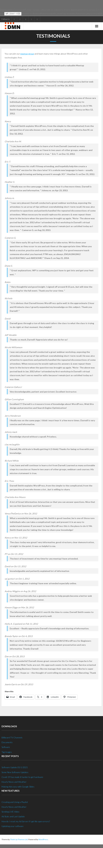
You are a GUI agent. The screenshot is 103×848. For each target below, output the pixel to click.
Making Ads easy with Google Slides (18, 786)
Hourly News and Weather (14, 781)
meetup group (27, 53)
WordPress (43, 839)
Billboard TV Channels (12, 737)
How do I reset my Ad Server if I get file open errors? (26, 821)
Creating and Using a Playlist (15, 801)
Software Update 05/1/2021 (15, 767)
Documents (7, 742)
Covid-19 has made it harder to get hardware (22, 776)
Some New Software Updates (15, 772)
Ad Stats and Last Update (13, 816)
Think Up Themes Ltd (19, 839)
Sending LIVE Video (10, 811)
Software (6, 746)
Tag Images (7, 751)
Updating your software (13, 826)
